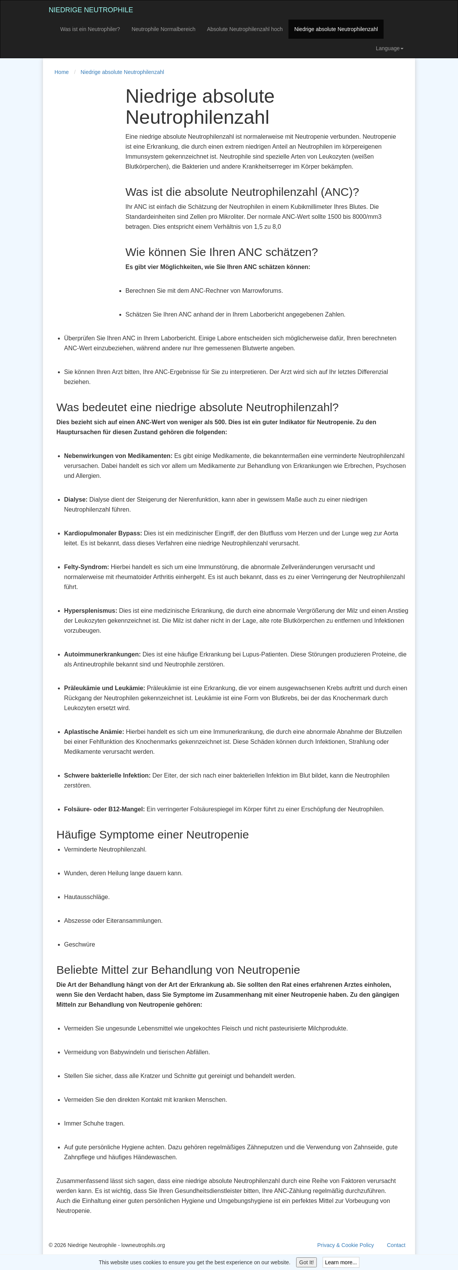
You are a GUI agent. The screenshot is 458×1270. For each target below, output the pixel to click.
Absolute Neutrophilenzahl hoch (245, 29)
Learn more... (341, 1262)
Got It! (306, 1262)
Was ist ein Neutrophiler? (90, 29)
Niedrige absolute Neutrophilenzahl (336, 29)
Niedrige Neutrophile (91, 10)
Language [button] (390, 48)
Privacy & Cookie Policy (345, 1245)
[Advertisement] (79, 201)
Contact (396, 1245)
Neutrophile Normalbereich (164, 29)
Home (61, 72)
